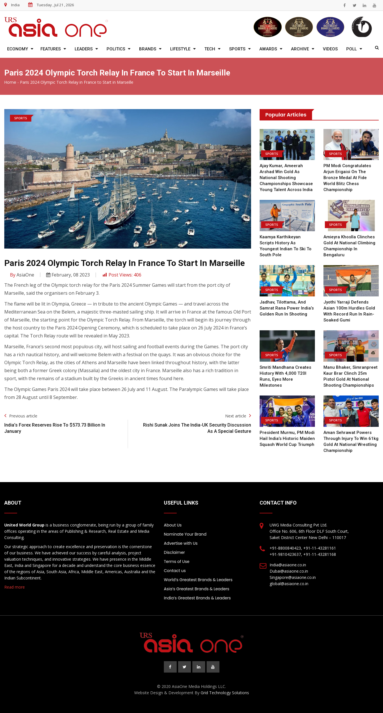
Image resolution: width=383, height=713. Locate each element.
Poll (351, 49)
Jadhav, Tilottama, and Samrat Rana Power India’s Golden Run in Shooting (287, 308)
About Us (173, 525)
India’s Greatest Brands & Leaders (197, 598)
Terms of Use (177, 561)
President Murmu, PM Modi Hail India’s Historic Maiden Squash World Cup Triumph (287, 438)
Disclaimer (174, 552)
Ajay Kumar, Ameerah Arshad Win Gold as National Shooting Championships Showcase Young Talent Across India (286, 177)
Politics (116, 49)
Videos (330, 49)
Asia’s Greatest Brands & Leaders (196, 589)
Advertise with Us (180, 543)
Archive (300, 49)
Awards (268, 49)
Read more (14, 587)
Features (50, 49)
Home (10, 82)
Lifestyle (180, 49)
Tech (209, 49)
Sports (237, 49)
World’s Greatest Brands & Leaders (198, 580)
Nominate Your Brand (185, 534)
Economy (17, 49)
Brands (147, 49)
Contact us (175, 570)
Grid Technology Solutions (225, 692)
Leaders (84, 49)
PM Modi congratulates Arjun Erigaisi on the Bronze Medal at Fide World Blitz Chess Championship (347, 177)
